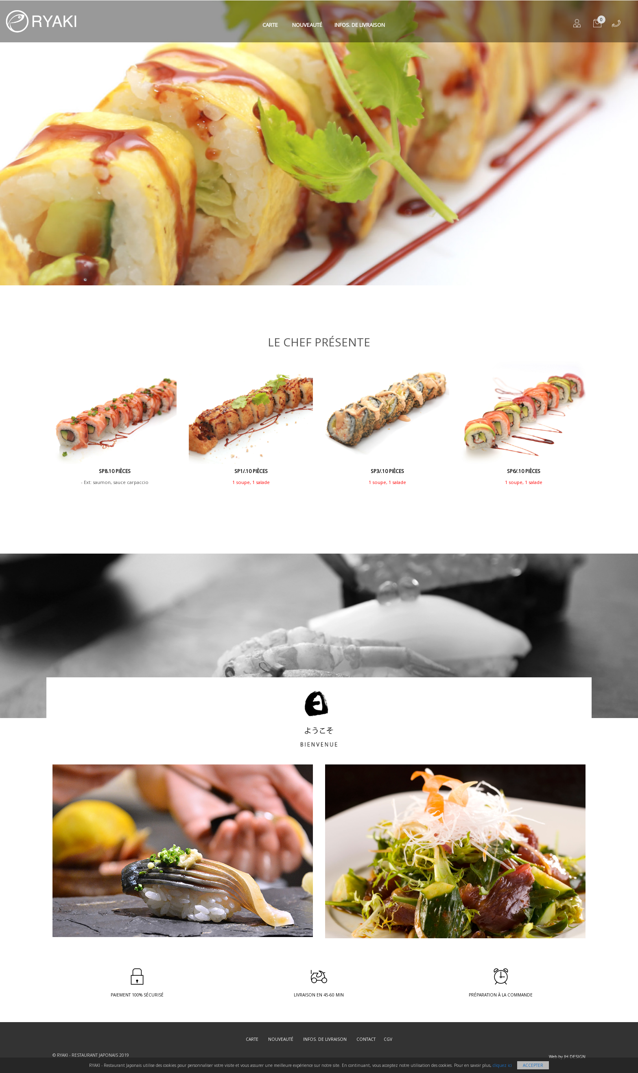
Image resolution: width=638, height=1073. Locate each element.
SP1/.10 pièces (251, 471)
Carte (270, 24)
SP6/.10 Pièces (523, 471)
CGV (388, 1039)
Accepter (533, 1065)
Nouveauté (307, 24)
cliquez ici (502, 1065)
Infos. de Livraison (359, 24)
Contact (366, 1039)
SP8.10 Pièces (115, 471)
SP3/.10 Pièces (387, 471)
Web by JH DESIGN (567, 1057)
